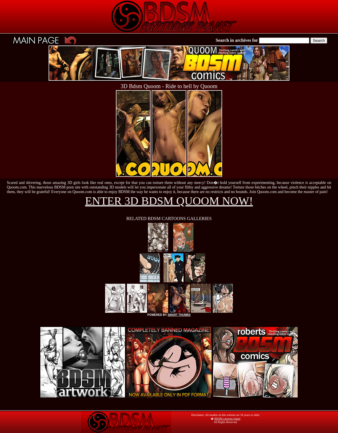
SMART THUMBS (179, 314)
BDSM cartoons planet (227, 418)
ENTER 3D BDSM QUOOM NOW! (169, 200)
